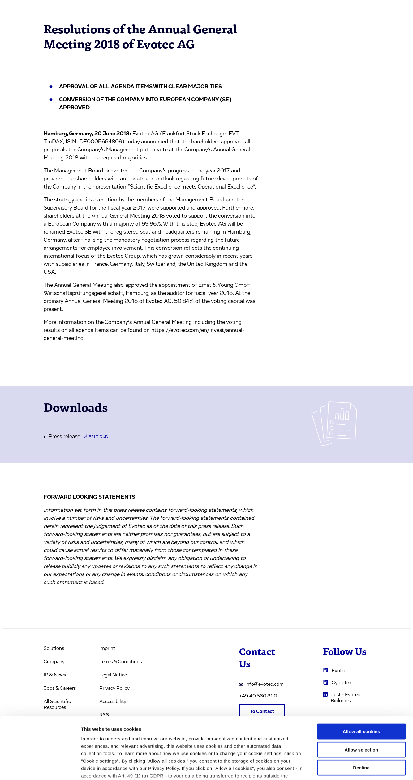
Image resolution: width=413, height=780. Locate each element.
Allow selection (361, 702)
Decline (361, 720)
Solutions (54, 648)
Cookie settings (327, 767)
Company (54, 661)
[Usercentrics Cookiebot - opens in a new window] (40, 768)
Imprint (107, 648)
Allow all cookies (361, 684)
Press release (78, 436)
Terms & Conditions (120, 661)
